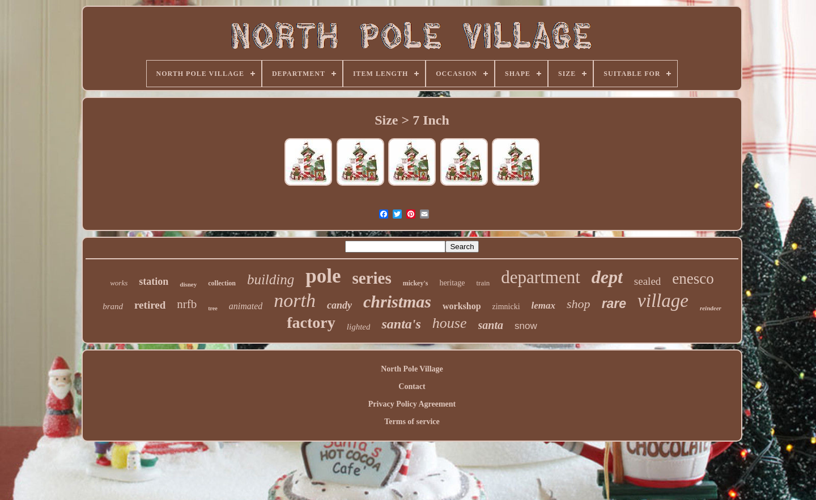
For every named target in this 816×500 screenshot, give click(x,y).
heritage (452, 283)
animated (246, 306)
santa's (400, 324)
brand (113, 306)
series (371, 278)
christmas (397, 301)
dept (607, 277)
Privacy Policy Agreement (412, 404)
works (119, 283)
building (270, 279)
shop (578, 304)
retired (149, 305)
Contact (411, 386)
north (295, 300)
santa (490, 325)
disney (188, 284)
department (540, 277)
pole (323, 276)
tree (212, 308)
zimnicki (506, 306)
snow (526, 325)
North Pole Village (412, 369)
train (483, 283)
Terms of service (411, 421)
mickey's (415, 283)
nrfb (187, 304)
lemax (544, 305)
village (663, 300)
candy (339, 305)
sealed (647, 281)
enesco (692, 278)
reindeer (710, 308)
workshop (462, 306)
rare (614, 303)
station (153, 281)
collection (222, 283)
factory (311, 322)
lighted (359, 326)
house (449, 323)
